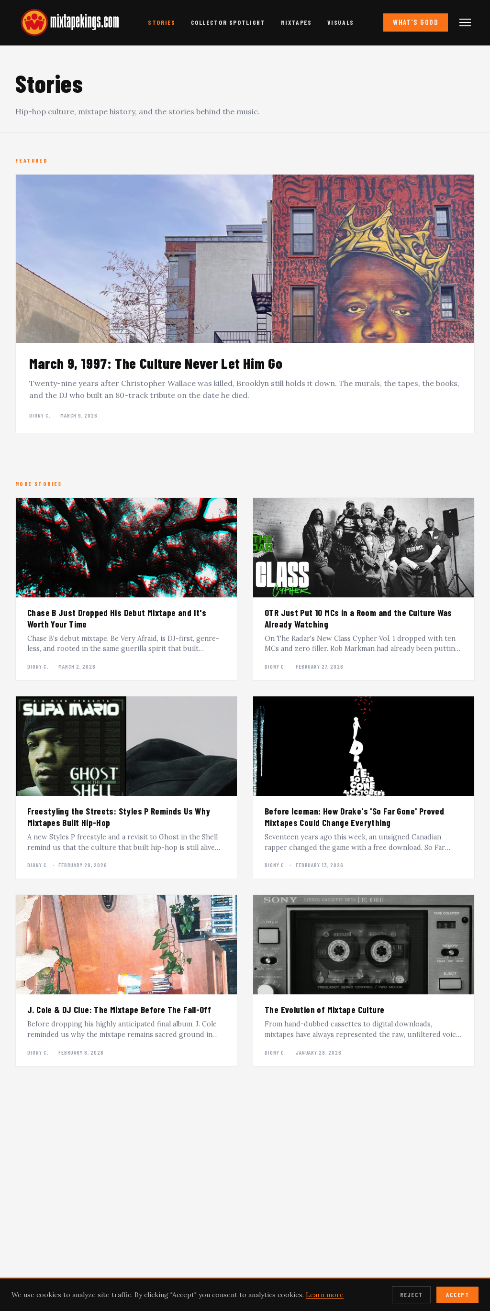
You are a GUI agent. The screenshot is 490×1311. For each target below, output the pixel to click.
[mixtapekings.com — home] (67, 22)
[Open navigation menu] (465, 22)
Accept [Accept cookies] (457, 1295)
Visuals (340, 22)
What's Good (415, 22)
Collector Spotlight (228, 22)
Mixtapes (296, 22)
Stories (161, 22)
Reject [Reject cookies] (411, 1295)
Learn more (325, 1294)
